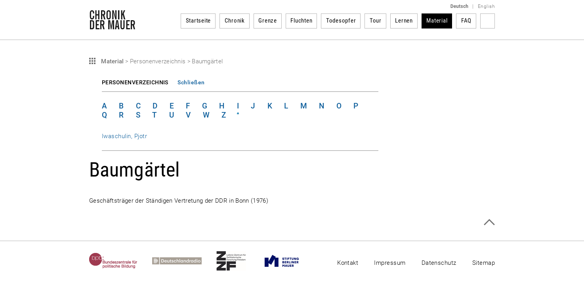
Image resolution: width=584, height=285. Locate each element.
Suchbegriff (487, 20)
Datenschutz (439, 262)
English (486, 6)
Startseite (198, 20)
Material (436, 20)
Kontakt (347, 262)
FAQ (466, 20)
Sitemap (483, 262)
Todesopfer (341, 20)
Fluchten (301, 20)
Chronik (235, 20)
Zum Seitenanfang (489, 222)
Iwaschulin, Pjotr (124, 136)
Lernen (404, 20)
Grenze (267, 20)
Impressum (389, 262)
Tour (376, 20)
